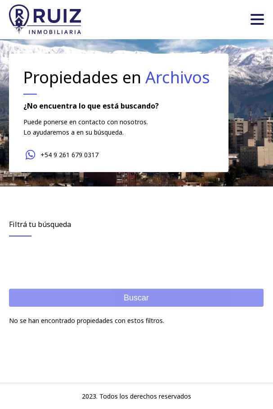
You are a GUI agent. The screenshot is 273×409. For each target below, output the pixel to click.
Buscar (136, 297)
